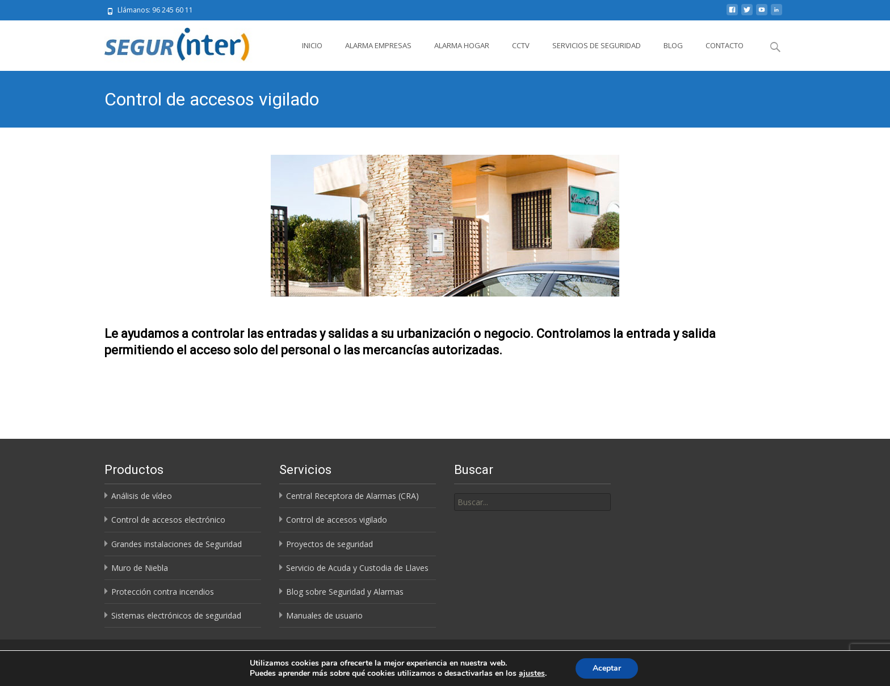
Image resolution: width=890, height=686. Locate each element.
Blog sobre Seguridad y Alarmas (345, 591)
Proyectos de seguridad (329, 544)
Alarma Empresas (378, 45)
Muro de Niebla (139, 567)
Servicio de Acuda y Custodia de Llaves (357, 567)
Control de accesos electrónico (168, 519)
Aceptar (607, 668)
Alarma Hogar (461, 45)
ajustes (532, 673)
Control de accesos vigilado (336, 519)
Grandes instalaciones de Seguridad (176, 544)
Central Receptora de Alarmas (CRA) (352, 495)
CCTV (521, 45)
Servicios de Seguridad (596, 45)
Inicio (312, 45)
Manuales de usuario (324, 615)
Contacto (725, 45)
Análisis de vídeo (141, 495)
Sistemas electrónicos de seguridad (176, 615)
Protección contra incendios (162, 591)
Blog (673, 45)
